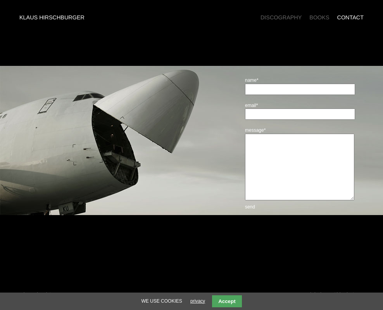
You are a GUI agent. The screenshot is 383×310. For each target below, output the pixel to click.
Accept (226, 301)
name (255, 80)
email (255, 105)
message (255, 130)
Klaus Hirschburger (52, 17)
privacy (197, 301)
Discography (281, 17)
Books (319, 17)
